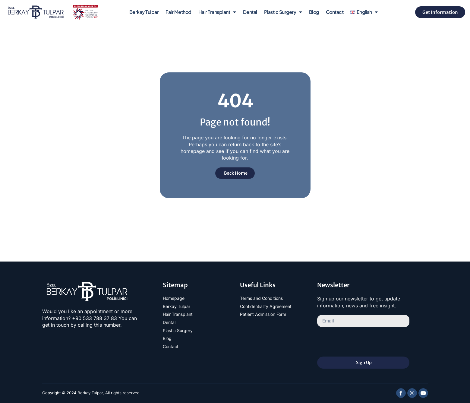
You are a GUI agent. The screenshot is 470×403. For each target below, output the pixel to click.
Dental (250, 12)
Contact (335, 12)
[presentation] (363, 342)
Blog (314, 12)
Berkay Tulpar (144, 12)
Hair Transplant (217, 12)
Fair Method (178, 12)
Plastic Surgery (283, 12)
